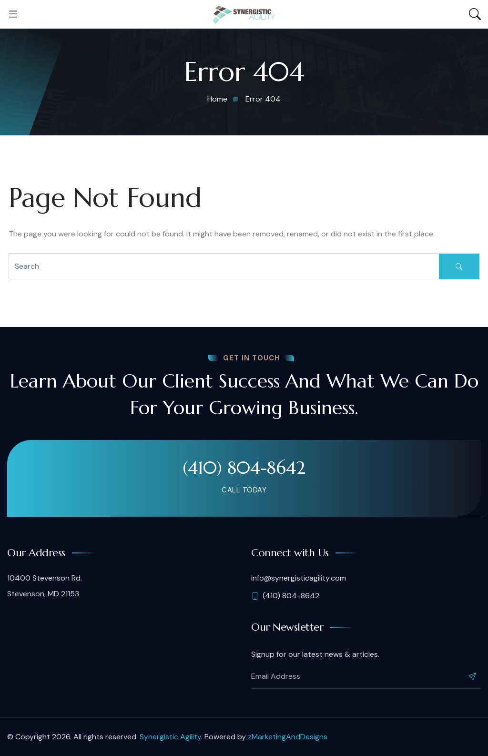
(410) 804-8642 (244, 468)
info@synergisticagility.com (298, 578)
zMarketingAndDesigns (287, 737)
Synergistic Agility (170, 737)
